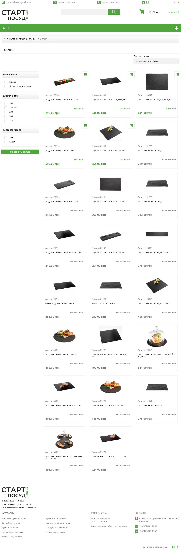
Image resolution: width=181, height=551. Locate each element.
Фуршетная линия (10, 527)
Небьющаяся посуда (55, 532)
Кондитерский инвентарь (58, 523)
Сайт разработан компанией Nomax (19, 508)
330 (11, 116)
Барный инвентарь (11, 523)
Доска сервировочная (20, 86)
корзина (162, 12)
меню (7, 28)
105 (11, 103)
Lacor (12, 141)
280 (11, 112)
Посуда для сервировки (57, 527)
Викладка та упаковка (12, 536)
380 (11, 120)
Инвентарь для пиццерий (14, 518)
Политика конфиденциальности (17, 505)
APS (11, 137)
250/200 (13, 107)
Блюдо (12, 82)
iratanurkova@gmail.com (18, 2)
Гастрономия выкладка (22, 39)
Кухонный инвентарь (56, 518)
